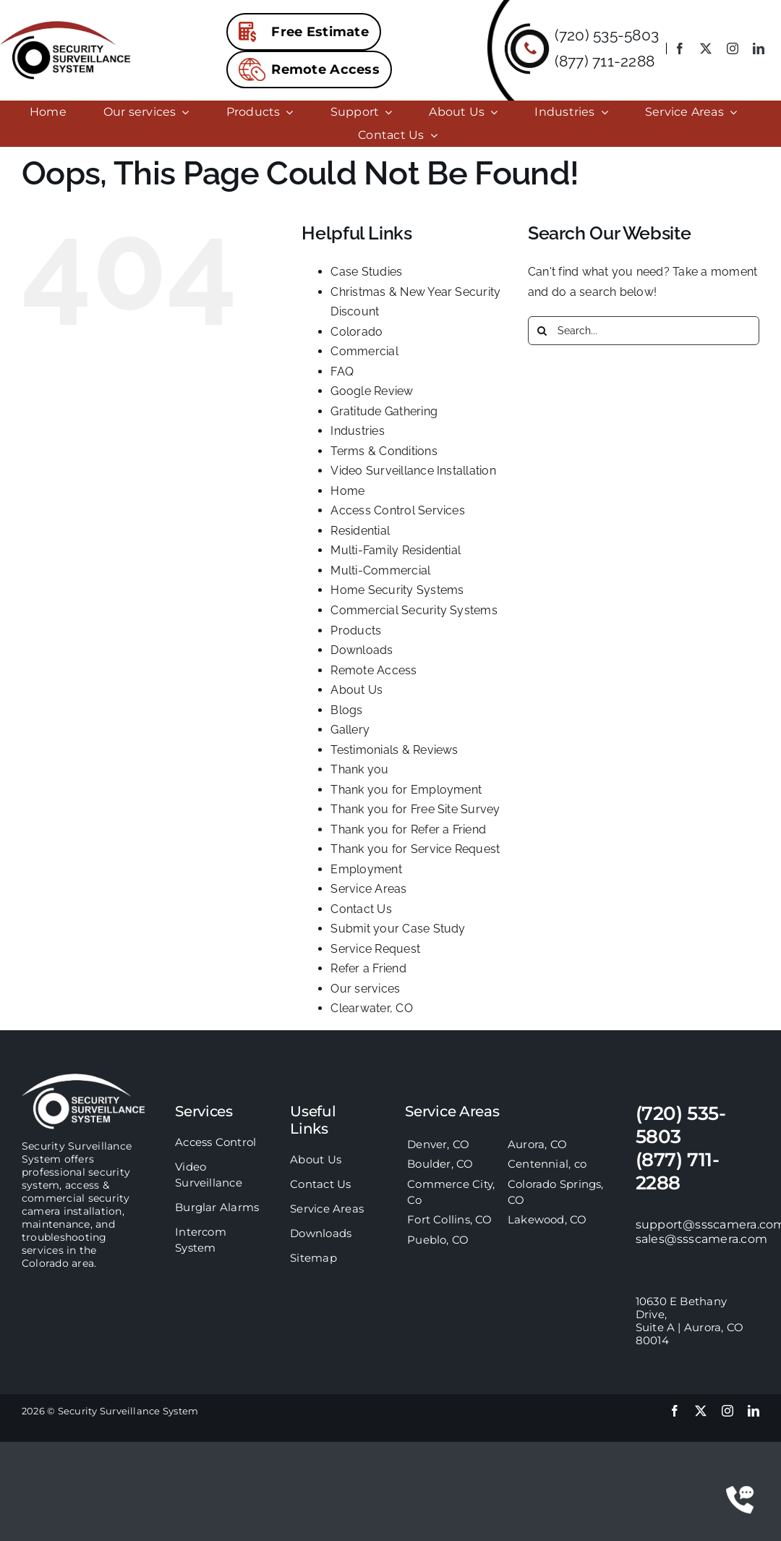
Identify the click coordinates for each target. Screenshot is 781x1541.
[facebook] (680, 48)
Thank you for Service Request (415, 849)
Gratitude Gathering (384, 411)
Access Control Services (397, 510)
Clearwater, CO (371, 1008)
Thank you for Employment (406, 790)
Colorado (356, 332)
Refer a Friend (368, 968)
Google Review (371, 391)
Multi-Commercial (380, 570)
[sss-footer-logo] (83, 1079)
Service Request (375, 949)
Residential (360, 531)
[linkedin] (758, 48)
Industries (357, 431)
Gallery (350, 729)
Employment (365, 869)
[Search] (542, 330)
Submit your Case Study (397, 928)
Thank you (359, 769)
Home (347, 491)
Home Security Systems (397, 590)
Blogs (346, 710)
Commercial (364, 351)
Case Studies (366, 272)
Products (355, 630)
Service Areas (368, 889)
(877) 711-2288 (604, 61)
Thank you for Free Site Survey (415, 809)
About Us (356, 690)
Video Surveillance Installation (412, 470)
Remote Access (373, 670)
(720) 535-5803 (607, 35)
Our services (365, 989)
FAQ (342, 371)
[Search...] (643, 330)
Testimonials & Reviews (394, 750)
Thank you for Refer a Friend (408, 829)
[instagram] (732, 48)
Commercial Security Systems (413, 610)
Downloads (361, 650)
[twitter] (706, 48)
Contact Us (360, 909)
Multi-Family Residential (395, 550)
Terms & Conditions (383, 451)
